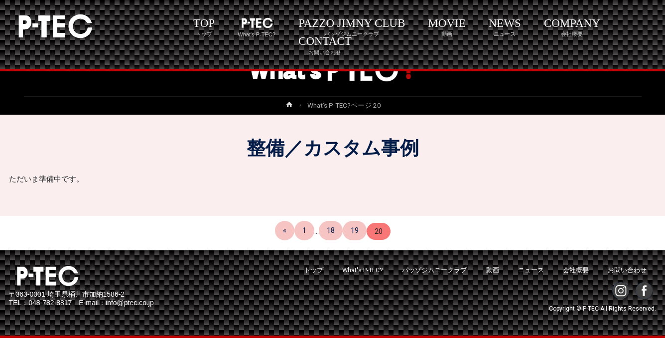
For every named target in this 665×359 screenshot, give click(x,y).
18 (331, 230)
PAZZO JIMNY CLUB (351, 27)
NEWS (505, 27)
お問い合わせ (627, 270)
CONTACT (325, 45)
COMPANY (572, 27)
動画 (492, 270)
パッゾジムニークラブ (434, 270)
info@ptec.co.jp (130, 303)
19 (355, 230)
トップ (313, 270)
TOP (204, 27)
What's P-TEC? (362, 270)
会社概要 (576, 270)
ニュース (531, 270)
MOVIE (446, 27)
